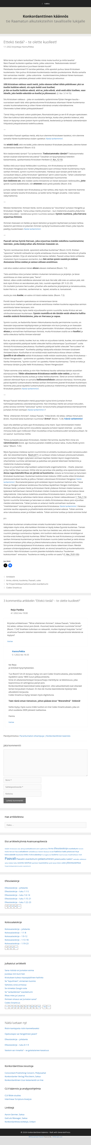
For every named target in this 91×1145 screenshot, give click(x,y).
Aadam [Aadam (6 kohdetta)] (7, 849)
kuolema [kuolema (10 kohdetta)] (55, 854)
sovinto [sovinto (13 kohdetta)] (20, 863)
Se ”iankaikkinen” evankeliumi (19, 992)
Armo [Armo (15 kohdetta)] (51, 848)
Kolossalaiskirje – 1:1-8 (15, 932)
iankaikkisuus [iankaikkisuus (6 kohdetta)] (33, 852)
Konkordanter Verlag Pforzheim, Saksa (23, 1076)
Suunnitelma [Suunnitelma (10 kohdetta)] (43, 863)
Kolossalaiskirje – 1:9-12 (16, 936)
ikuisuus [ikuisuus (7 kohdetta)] (46, 852)
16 (44, 1006)
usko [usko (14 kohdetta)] (63, 862)
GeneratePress (64, 1132)
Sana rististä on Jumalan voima (19, 970)
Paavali (32, 580)
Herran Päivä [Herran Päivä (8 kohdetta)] (14, 852)
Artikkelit (10, 576)
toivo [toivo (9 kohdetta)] (59, 863)
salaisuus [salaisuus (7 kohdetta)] (83, 859)
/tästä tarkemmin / (36, 409)
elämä (15, 580)
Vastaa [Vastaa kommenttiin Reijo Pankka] (10, 641)
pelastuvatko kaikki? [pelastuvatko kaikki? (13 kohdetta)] (63, 859)
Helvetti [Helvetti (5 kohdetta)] (80, 849)
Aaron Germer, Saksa (14, 1114)
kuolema (23, 580)
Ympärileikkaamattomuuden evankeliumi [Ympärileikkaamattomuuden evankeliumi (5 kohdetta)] (18, 866)
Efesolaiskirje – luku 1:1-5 (17, 891)
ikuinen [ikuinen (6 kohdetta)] (40, 852)
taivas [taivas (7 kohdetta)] (55, 863)
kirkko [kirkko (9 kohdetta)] (26, 854)
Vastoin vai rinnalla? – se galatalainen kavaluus (27, 1050)
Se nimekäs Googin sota (16, 988)
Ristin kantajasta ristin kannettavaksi (22, 1028)
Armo (8, 580)
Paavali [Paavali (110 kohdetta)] (10, 858)
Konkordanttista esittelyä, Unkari (20, 1121)
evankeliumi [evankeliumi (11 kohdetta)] (73, 848)
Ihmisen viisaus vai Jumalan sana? (21, 999)
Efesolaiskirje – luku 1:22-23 (18, 902)
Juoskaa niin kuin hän (15, 973)
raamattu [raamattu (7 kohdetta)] (76, 859)
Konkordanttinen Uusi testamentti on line (24, 1080)
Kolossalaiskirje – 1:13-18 (17, 939)
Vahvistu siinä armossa (15, 984)
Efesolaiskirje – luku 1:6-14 (17, 895)
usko (38, 580)
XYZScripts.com (57, 1137)
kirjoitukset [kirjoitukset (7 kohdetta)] (20, 855)
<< (7, 1006)
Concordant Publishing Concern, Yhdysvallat (25, 1073)
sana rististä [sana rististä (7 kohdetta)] (9, 863)
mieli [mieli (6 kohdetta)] (80, 855)
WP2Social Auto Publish (36, 1137)
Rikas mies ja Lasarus (15, 995)
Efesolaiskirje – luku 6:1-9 (17, 1044)
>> (19, 906)
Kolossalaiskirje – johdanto (17, 929)
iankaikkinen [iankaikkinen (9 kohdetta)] (23, 851)
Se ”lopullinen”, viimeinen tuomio (20, 981)
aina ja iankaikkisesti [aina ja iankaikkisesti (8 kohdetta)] (28, 849)
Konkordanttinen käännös (45, 16)
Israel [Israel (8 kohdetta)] (52, 852)
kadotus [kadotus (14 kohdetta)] (58, 851)
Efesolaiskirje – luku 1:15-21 (18, 898)
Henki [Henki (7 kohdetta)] (7, 852)
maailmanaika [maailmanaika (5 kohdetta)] (63, 855)
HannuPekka (18, 651)
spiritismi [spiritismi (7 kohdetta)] (35, 863)
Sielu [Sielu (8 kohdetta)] (15, 863)
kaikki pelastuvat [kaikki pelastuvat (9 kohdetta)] (68, 851)
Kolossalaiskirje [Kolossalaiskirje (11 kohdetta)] (35, 854)
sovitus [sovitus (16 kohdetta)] (28, 862)
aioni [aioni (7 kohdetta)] (38, 849)
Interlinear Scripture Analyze (18, 1099)
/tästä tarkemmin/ (54, 138)
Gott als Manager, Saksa (16, 1118)
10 (39, 1006)
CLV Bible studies (13, 1095)
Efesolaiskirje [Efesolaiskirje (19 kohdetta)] (61, 848)
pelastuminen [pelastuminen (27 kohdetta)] (46, 858)
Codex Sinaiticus (14, 587)
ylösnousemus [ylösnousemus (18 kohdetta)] (73, 862)
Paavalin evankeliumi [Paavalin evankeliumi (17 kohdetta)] (27, 859)
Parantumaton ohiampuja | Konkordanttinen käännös (45, 736)
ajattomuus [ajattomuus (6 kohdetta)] (44, 849)
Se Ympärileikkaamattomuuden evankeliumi (27, 584)
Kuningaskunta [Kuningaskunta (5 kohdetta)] (46, 855)
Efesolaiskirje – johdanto (16, 887)
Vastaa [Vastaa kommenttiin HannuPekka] (11, 722)
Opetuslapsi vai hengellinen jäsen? (21, 1034)
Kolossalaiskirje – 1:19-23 (17, 943)
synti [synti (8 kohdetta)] (50, 863)
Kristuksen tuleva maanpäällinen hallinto (24, 977)
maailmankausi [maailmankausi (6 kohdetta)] (73, 855)
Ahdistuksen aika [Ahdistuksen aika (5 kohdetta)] (15, 849)
